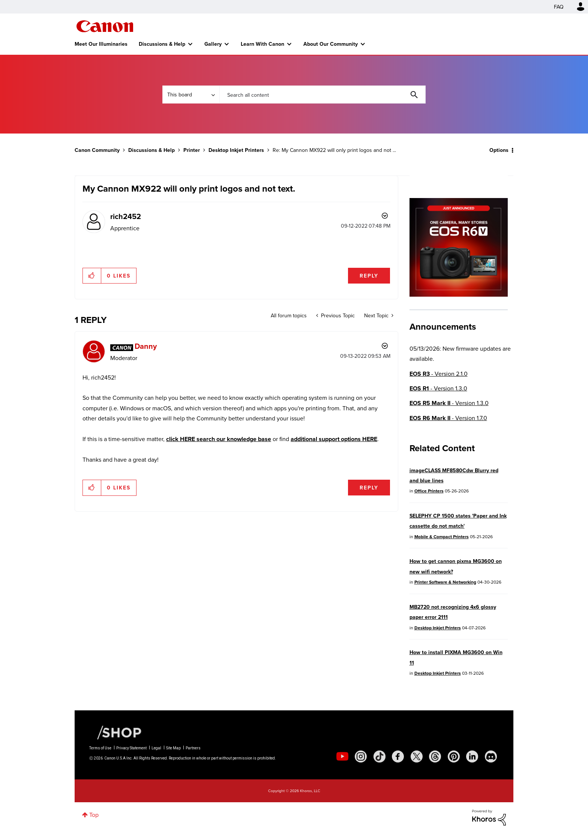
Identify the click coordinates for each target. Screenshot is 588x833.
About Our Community (330, 44)
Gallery (213, 44)
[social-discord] (491, 756)
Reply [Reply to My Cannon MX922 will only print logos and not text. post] (369, 275)
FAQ (559, 7)
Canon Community (104, 26)
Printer (191, 150)
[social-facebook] (398, 756)
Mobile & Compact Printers (441, 536)
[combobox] (322, 95)
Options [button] (498, 150)
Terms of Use (100, 748)
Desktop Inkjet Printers (236, 150)
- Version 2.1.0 (439, 373)
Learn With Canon (262, 44)
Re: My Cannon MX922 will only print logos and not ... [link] (334, 150)
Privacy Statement (131, 748)
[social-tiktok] (380, 756)
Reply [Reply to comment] (369, 487)
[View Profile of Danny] (146, 346)
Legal (156, 748)
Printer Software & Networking (445, 582)
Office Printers (429, 491)
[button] (92, 275)
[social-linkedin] (472, 756)
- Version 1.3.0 (438, 388)
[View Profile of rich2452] (125, 216)
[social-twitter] (417, 756)
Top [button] (94, 814)
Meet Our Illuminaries (101, 44)
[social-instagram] (361, 756)
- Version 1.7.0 (448, 418)
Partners (193, 748)
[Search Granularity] (190, 95)
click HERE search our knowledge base (218, 439)
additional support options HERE (334, 439)
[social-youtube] (342, 756)
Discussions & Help (162, 44)
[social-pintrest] (454, 756)
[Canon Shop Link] (115, 732)
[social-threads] (435, 756)
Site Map (173, 748)
